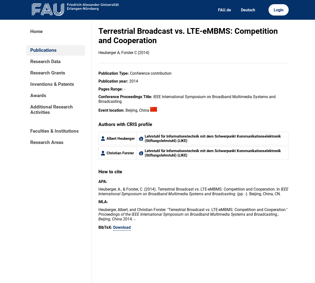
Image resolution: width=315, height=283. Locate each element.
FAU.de (224, 10)
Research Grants (47, 73)
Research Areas (46, 142)
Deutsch (248, 10)
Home (36, 31)
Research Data (45, 61)
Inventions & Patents (52, 84)
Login (279, 10)
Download (122, 227)
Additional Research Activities (51, 109)
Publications (43, 50)
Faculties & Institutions (54, 131)
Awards (38, 95)
